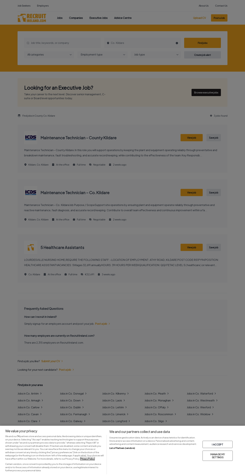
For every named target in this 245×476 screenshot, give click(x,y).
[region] (122, 451)
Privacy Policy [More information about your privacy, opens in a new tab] (87, 458)
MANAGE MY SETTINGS (217, 456)
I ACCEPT (217, 444)
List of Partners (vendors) (122, 448)
